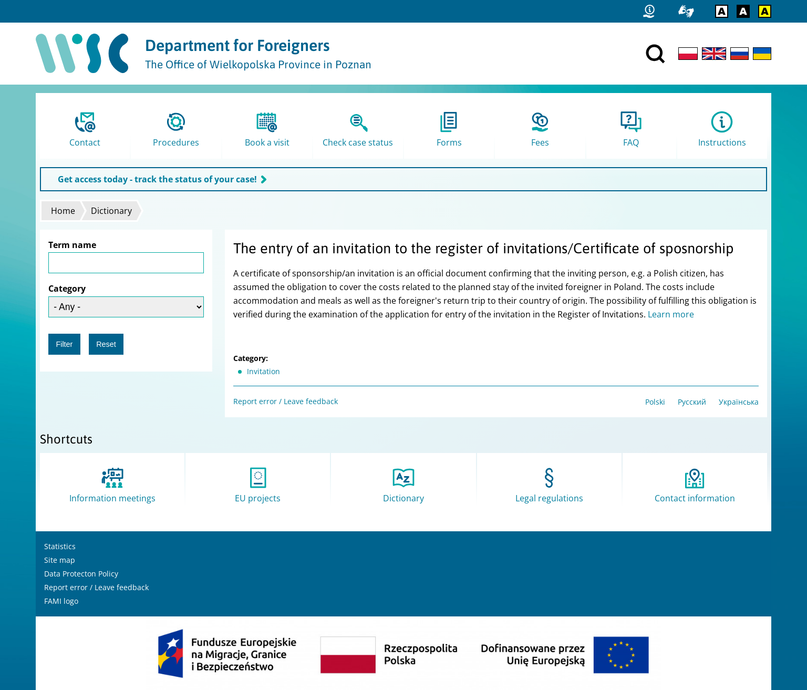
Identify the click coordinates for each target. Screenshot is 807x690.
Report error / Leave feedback (285, 401)
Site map (59, 560)
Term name (72, 245)
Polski (655, 402)
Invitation (263, 371)
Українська (739, 402)
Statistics (60, 546)
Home (63, 211)
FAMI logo (61, 601)
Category (67, 288)
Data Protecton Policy (81, 574)
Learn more (671, 314)
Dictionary (111, 211)
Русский (692, 402)
